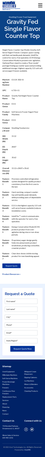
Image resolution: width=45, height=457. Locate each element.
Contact (5, 414)
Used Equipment (8, 372)
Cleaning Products (31, 391)
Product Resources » (11, 274)
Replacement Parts (9, 397)
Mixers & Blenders (31, 384)
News (4, 410)
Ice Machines (29, 381)
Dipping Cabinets (30, 377)
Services (5, 400)
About (4, 404)
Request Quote (11, 266)
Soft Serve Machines (10, 378)
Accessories (28, 388)
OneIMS (27, 450)
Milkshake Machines (9, 375)
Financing (5, 407)
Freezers (5, 388)
